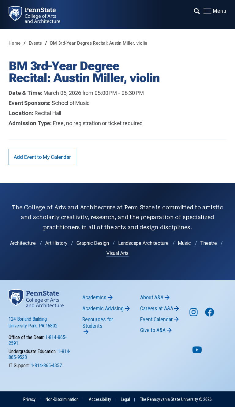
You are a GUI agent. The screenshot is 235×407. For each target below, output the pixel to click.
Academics (94, 297)
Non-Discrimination (62, 399)
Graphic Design (92, 243)
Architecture (23, 243)
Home (15, 43)
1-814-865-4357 (46, 365)
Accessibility (100, 399)
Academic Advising (103, 308)
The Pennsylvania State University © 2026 (176, 399)
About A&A (151, 297)
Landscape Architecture (143, 243)
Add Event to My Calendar (42, 157)
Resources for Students (97, 322)
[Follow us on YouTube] (197, 352)
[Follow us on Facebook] (210, 315)
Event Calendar (156, 319)
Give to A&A (153, 330)
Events (36, 43)
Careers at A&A (156, 308)
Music (184, 243)
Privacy (29, 399)
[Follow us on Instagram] (194, 315)
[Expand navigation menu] (197, 10)
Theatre (208, 243)
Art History (56, 243)
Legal (125, 399)
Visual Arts (117, 253)
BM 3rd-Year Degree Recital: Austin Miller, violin (98, 43)
